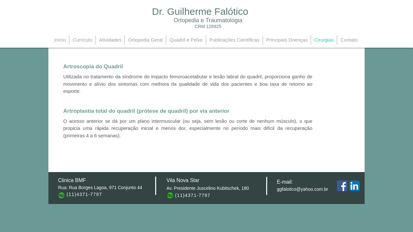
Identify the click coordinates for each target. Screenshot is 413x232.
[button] (115, 66)
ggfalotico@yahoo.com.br (302, 189)
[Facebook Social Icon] (342, 185)
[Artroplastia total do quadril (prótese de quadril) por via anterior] (146, 111)
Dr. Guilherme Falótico (200, 11)
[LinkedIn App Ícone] (354, 185)
